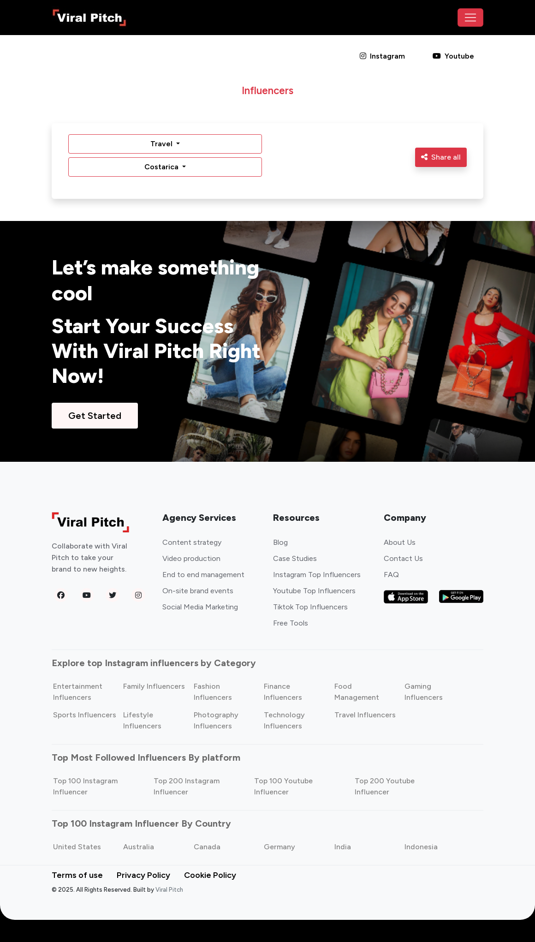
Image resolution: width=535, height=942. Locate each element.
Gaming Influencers (423, 692)
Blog (280, 542)
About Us (400, 542)
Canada (207, 846)
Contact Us (403, 558)
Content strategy (191, 542)
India (342, 846)
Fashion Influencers (213, 692)
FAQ (391, 574)
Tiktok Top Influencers (310, 606)
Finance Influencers (283, 692)
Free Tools (290, 623)
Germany (279, 846)
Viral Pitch (169, 889)
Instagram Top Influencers (317, 574)
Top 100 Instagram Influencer (85, 786)
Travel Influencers (365, 714)
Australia (138, 846)
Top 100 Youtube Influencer (283, 786)
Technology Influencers (284, 720)
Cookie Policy (210, 875)
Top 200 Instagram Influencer (187, 786)
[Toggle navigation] (470, 17)
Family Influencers (154, 686)
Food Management (356, 692)
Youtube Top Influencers (314, 590)
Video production (191, 558)
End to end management (203, 574)
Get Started (94, 415)
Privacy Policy (143, 875)
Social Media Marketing (200, 606)
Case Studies (295, 558)
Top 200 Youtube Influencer (385, 786)
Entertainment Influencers (77, 692)
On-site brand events (197, 590)
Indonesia (421, 846)
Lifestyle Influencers (142, 720)
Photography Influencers (216, 720)
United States (77, 846)
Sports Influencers (84, 714)
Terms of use (77, 875)
